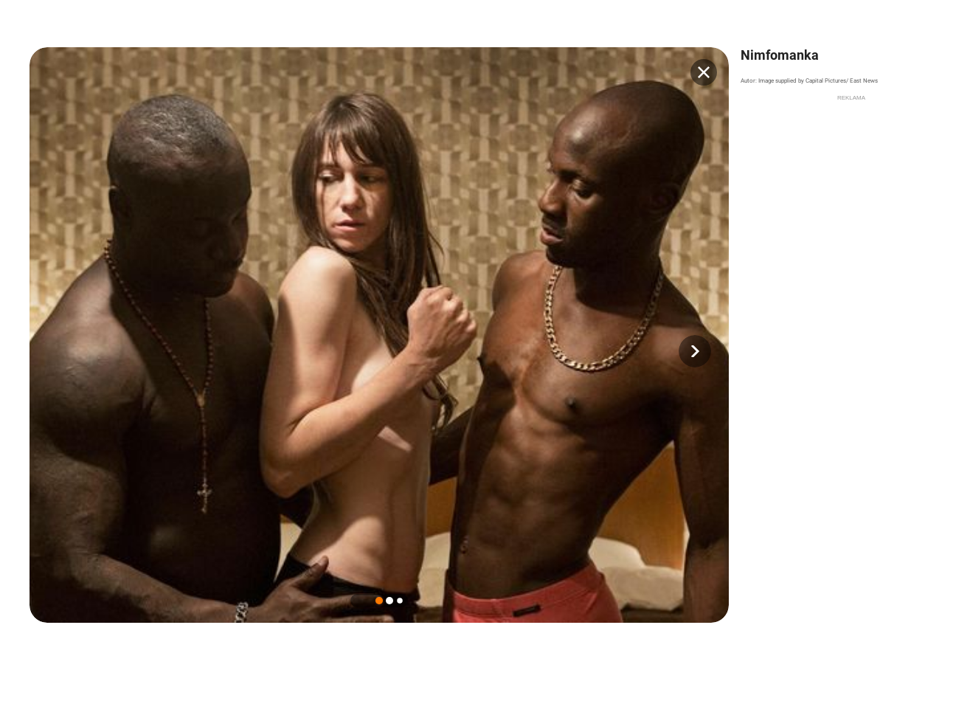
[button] (695, 351)
